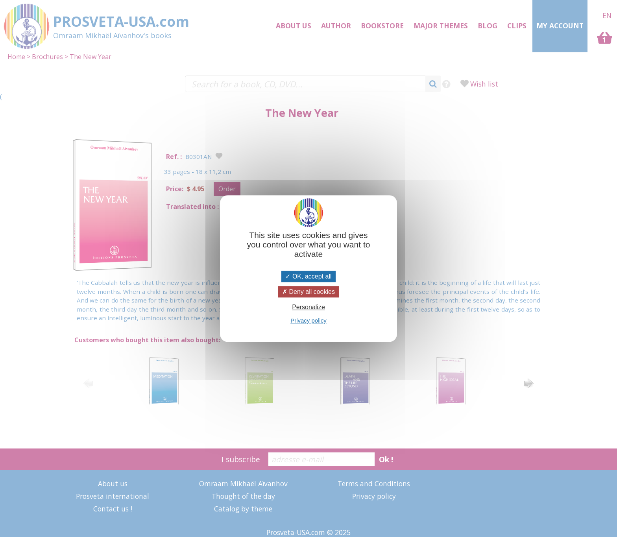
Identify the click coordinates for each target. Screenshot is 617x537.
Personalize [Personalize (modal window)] (308, 307)
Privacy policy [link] (308, 320)
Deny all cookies (308, 291)
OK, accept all (308, 276)
